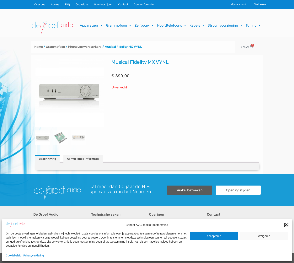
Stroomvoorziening (225, 25)
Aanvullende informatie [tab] (83, 158)
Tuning (253, 25)
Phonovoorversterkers (85, 47)
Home (38, 47)
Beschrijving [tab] (47, 158)
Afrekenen (260, 4)
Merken (38, 243)
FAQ (67, 4)
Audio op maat (43, 236)
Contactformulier (144, 4)
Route (211, 243)
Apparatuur (91, 25)
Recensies (156, 223)
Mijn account (238, 4)
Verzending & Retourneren (167, 236)
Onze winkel (215, 230)
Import (95, 236)
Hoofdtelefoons (172, 25)
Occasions (82, 4)
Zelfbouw (144, 25)
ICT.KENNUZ (253, 258)
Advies (55, 4)
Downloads (156, 230)
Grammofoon (119, 25)
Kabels (197, 25)
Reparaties (98, 230)
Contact (123, 4)
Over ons (39, 4)
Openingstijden (103, 4)
